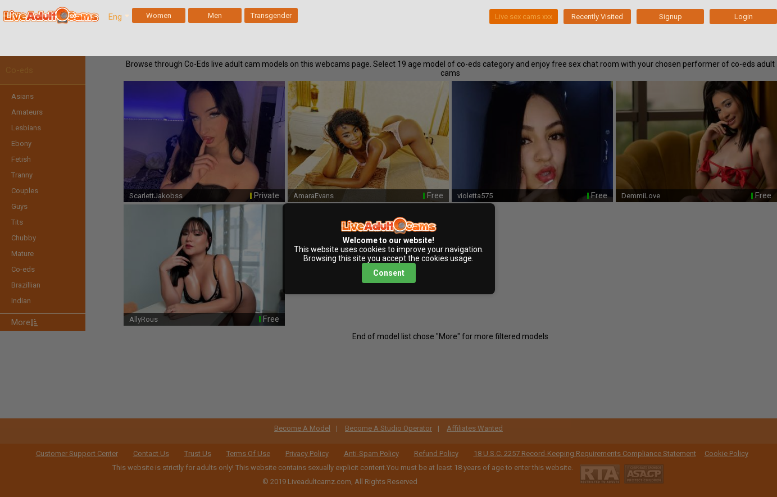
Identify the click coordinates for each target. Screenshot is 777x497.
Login (743, 16)
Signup (670, 16)
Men (215, 15)
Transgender (271, 15)
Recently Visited (597, 16)
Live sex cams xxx (523, 16)
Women (158, 15)
